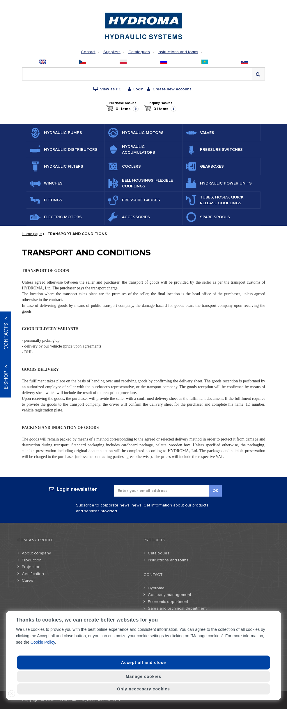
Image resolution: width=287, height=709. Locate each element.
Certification (33, 573)
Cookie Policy (43, 642)
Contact (88, 51)
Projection (31, 566)
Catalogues (139, 51)
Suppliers (112, 51)
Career (28, 580)
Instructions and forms (178, 51)
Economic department (168, 601)
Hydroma (156, 588)
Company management (169, 594)
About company (36, 553)
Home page (32, 234)
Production (32, 560)
